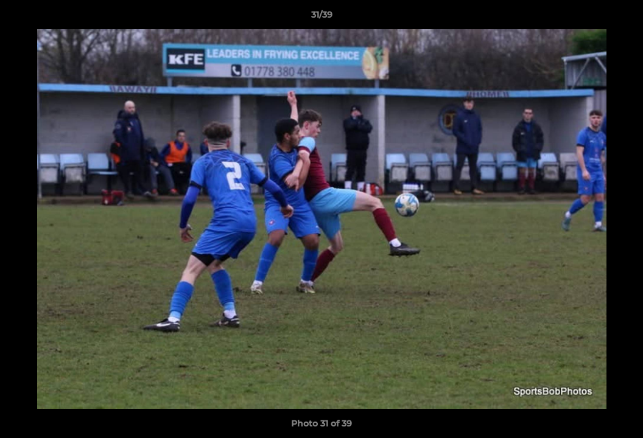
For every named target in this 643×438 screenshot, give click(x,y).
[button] (621, 17)
